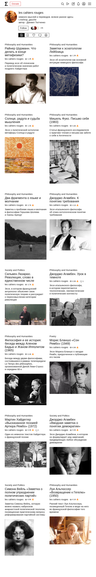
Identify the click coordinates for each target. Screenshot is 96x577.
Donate (15, 3)
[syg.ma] (6, 4)
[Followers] (37, 28)
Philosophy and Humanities (19, 44)
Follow (23, 28)
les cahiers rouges (14, 59)
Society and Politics (15, 270)
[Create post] (73, 4)
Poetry (53, 336)
